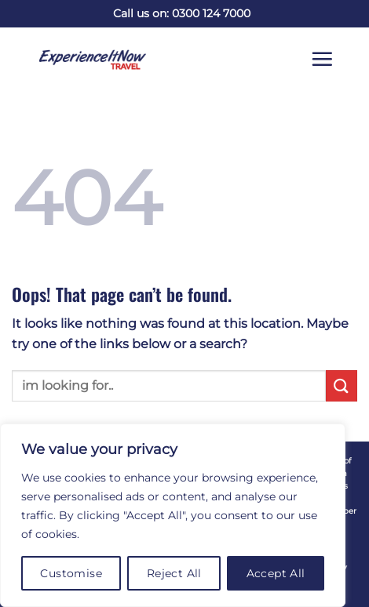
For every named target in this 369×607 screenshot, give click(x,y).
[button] (333, 59)
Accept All (276, 573)
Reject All (174, 573)
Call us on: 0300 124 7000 (181, 13)
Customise (71, 573)
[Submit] (341, 385)
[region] (172, 515)
